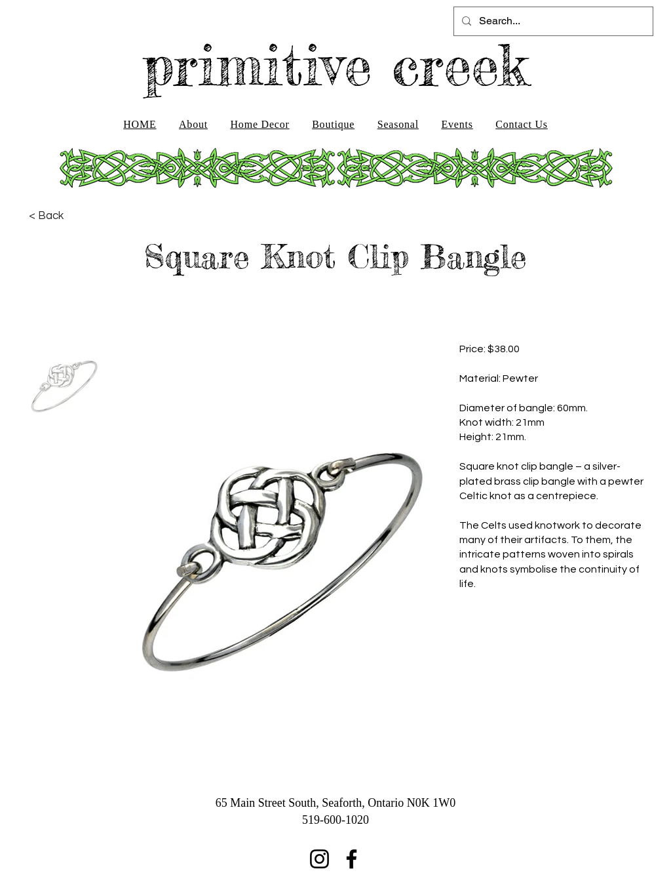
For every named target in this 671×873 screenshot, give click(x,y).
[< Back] (46, 216)
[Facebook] (351, 859)
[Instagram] (319, 859)
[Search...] (552, 21)
